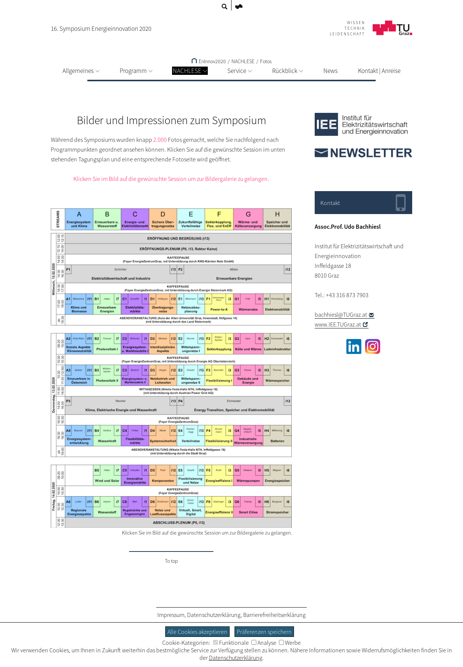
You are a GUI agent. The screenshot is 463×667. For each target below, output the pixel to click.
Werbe (290, 642)
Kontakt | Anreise (379, 71)
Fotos (266, 61)
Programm (136, 71)
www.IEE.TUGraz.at (338, 324)
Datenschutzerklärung (214, 614)
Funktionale (231, 642)
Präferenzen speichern (264, 631)
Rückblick (287, 71)
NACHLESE (190, 71)
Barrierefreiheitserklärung (274, 614)
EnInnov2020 (209, 61)
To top (171, 561)
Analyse (263, 642)
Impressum (170, 614)
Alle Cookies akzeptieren (197, 631)
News (330, 71)
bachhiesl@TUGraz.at (341, 314)
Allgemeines (80, 71)
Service (239, 71)
